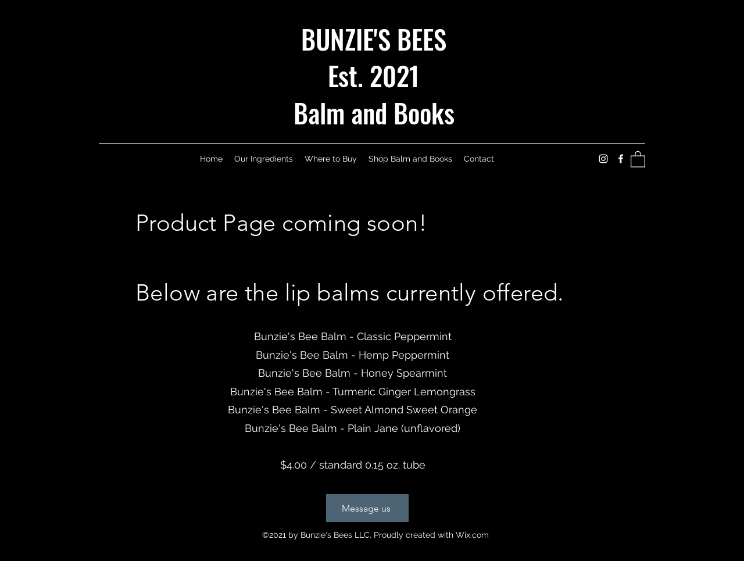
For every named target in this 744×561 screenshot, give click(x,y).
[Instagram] (603, 159)
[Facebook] (621, 159)
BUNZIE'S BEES (373, 38)
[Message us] (367, 508)
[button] (638, 158)
